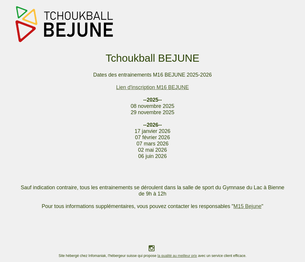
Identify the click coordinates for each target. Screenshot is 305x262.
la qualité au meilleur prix (177, 256)
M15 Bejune (248, 206)
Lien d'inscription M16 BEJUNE (152, 87)
